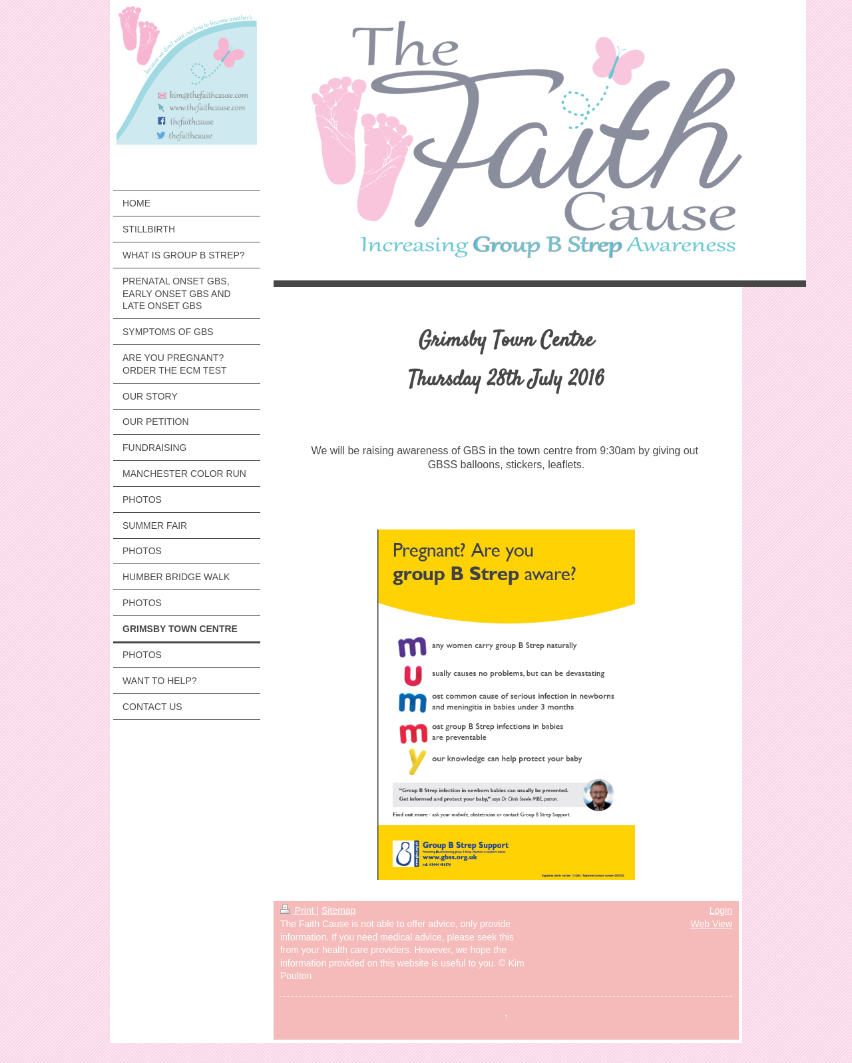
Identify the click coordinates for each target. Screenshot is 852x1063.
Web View (711, 923)
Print (298, 910)
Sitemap (338, 910)
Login (721, 910)
